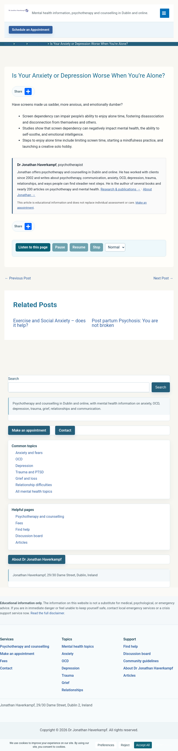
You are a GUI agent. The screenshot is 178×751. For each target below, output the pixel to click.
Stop (96, 249)
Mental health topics (78, 648)
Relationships (72, 692)
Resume (79, 249)
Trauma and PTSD (30, 474)
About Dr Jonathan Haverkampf (37, 561)
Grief (65, 684)
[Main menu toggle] (164, 14)
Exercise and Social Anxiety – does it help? (49, 325)
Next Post (163, 280)
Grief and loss (26, 480)
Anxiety (68, 656)
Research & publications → (120, 191)
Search (13, 381)
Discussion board (29, 538)
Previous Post (18, 280)
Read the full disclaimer (47, 615)
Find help (23, 531)
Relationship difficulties (34, 487)
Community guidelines (141, 663)
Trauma (68, 677)
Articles (21, 544)
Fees (19, 525)
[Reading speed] (115, 249)
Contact (65, 432)
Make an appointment (29, 432)
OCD (19, 461)
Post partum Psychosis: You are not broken (125, 325)
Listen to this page (32, 249)
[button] (31, 32)
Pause (60, 249)
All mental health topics (34, 493)
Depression (24, 467)
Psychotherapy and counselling (40, 518)
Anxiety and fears (29, 455)
